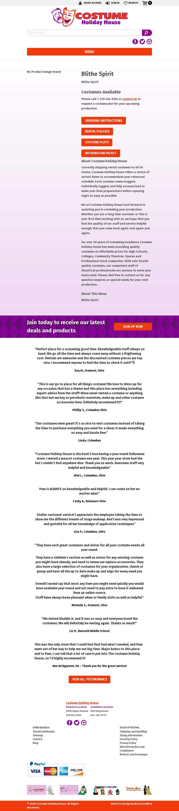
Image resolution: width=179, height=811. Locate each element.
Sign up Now (133, 327)
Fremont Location (76, 707)
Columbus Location (101, 707)
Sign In (112, 3)
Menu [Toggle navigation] (89, 52)
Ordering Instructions (103, 121)
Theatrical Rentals (44, 731)
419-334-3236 (73, 715)
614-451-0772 (98, 715)
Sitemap (38, 735)
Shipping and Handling (133, 731)
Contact (37, 739)
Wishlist (130, 3)
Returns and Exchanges (134, 754)
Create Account (89, 3)
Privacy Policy (128, 743)
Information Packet (100, 153)
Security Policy (129, 739)
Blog (35, 743)
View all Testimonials (89, 679)
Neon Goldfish (143, 803)
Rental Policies (97, 131)
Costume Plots (97, 142)
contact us (129, 99)
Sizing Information (131, 735)
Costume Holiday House (82, 703)
